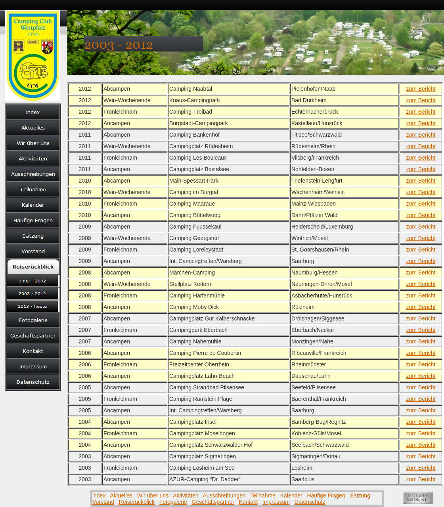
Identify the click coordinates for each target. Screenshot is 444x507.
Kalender (291, 495)
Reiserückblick (137, 502)
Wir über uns (152, 495)
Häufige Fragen (326, 495)
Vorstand (103, 502)
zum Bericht (421, 89)
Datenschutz (310, 502)
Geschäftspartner (213, 502)
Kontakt (248, 502)
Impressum (276, 502)
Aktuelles (121, 495)
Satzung (360, 495)
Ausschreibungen (224, 495)
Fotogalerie (173, 502)
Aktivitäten (186, 495)
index (98, 495)
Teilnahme (263, 495)
